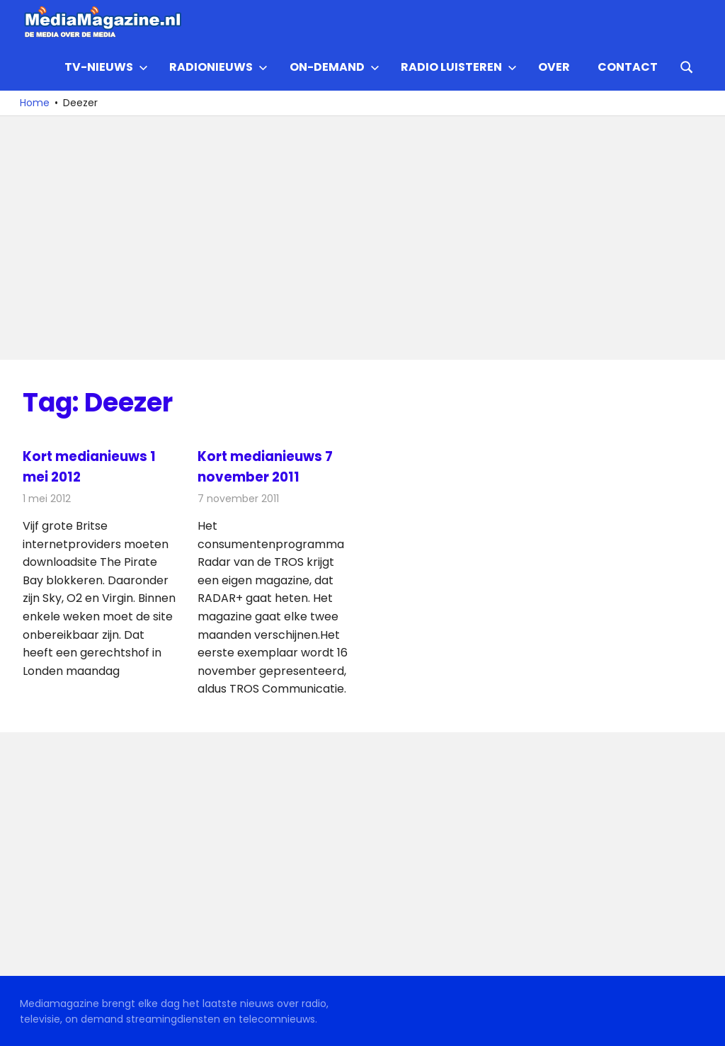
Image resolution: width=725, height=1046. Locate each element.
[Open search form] (686, 66)
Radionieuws (218, 67)
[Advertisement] (362, 238)
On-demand (334, 67)
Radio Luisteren (459, 67)
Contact (628, 67)
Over (554, 67)
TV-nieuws (106, 67)
